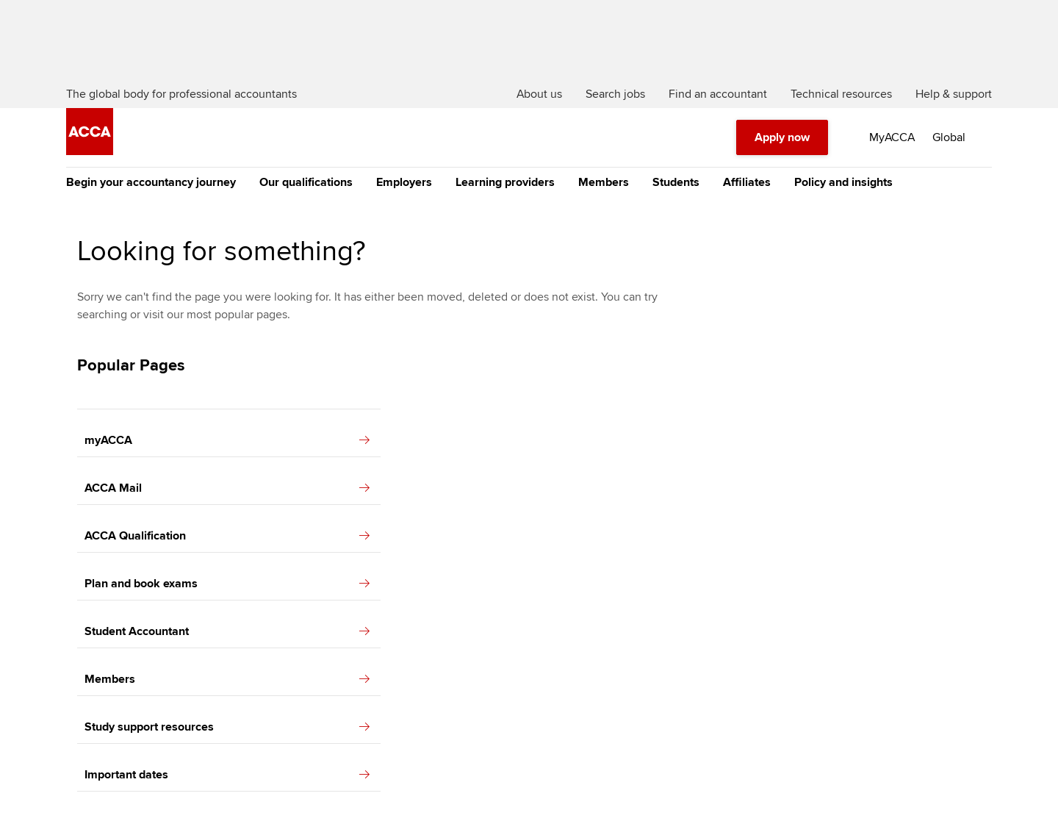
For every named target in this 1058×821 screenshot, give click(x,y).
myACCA (227, 440)
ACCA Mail (227, 488)
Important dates (227, 774)
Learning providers (505, 182)
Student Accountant (227, 631)
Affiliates (747, 182)
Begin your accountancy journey (151, 182)
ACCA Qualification (227, 535)
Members (603, 182)
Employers (404, 182)
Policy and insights (843, 182)
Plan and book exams (227, 583)
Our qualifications (306, 182)
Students (675, 182)
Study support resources (227, 727)
